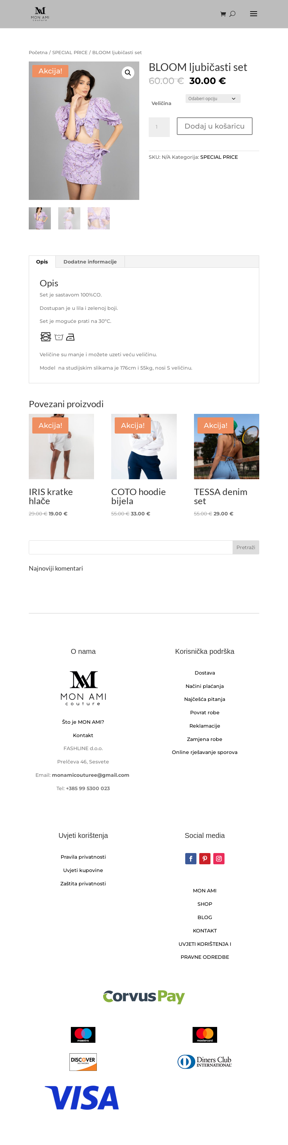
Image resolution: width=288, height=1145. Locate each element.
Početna (38, 52)
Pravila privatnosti (83, 857)
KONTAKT (205, 931)
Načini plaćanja (205, 686)
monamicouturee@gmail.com (90, 775)
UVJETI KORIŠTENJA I (205, 944)
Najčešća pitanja (204, 699)
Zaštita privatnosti (83, 883)
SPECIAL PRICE (70, 52)
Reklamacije (204, 726)
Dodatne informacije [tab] (90, 262)
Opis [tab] (42, 262)
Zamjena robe (204, 739)
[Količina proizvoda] (159, 127)
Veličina (162, 103)
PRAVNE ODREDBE (205, 957)
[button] (128, 72)
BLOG (204, 917)
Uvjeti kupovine (83, 870)
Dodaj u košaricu (215, 126)
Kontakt (83, 735)
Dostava (205, 673)
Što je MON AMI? (83, 722)
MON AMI (204, 890)
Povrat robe (205, 712)
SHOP (204, 904)
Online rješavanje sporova (204, 752)
